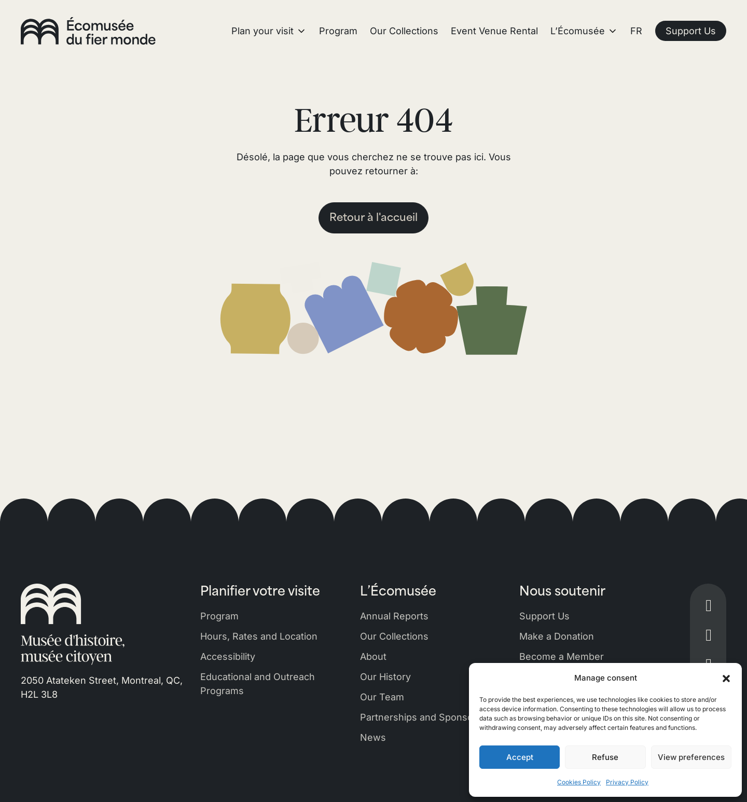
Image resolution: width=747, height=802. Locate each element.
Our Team (382, 697)
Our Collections (394, 636)
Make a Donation (556, 636)
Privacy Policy (627, 782)
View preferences (691, 757)
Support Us (544, 616)
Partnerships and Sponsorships (430, 717)
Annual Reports (394, 616)
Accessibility (227, 656)
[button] (726, 678)
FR (636, 30)
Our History (385, 676)
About (373, 656)
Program (219, 616)
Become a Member (561, 656)
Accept (519, 757)
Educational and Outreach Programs (257, 683)
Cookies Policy (579, 782)
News (373, 737)
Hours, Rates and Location (258, 636)
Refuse (605, 757)
